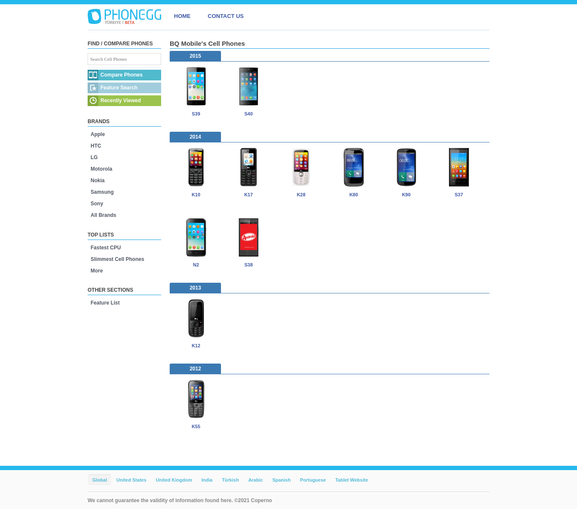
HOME (182, 16)
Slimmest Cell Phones (117, 259)
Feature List (105, 303)
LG (94, 157)
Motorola (101, 169)
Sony (97, 204)
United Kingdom (174, 479)
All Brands (103, 215)
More (97, 271)
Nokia (98, 180)
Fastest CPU (106, 248)
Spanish (281, 479)
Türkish (230, 479)
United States (131, 479)
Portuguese (313, 479)
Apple (98, 134)
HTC (96, 146)
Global (99, 479)
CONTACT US (226, 16)
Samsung (102, 192)
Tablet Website (351, 479)
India (206, 479)
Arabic (255, 479)
